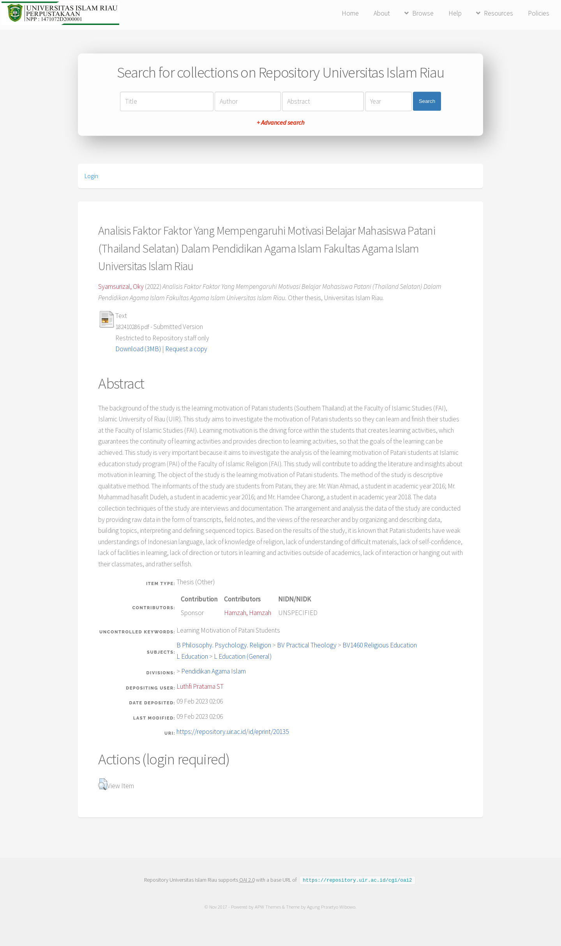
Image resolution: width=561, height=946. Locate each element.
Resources (498, 13)
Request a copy (186, 349)
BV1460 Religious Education (379, 645)
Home (350, 13)
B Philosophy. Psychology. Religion (223, 645)
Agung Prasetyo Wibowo (331, 906)
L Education (192, 656)
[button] (102, 784)
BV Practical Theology (307, 645)
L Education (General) (243, 656)
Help (455, 13)
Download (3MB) (138, 349)
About (382, 13)
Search (427, 101)
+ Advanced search (280, 122)
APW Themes (268, 906)
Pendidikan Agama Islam (213, 671)
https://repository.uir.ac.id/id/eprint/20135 (232, 731)
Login (91, 176)
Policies (538, 13)
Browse (423, 13)
